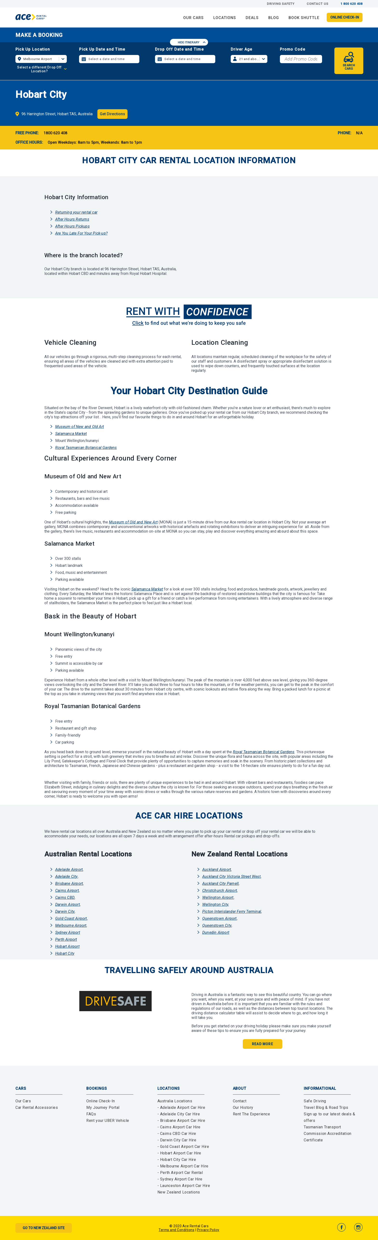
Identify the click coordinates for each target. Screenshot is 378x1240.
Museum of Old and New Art (133, 522)
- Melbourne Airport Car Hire (183, 1166)
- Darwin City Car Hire (176, 1140)
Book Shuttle (304, 17)
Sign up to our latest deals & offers (329, 1117)
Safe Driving (315, 1101)
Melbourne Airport (70, 925)
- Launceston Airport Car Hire (183, 1185)
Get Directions (112, 114)
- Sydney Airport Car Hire (179, 1179)
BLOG (273, 17)
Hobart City (64, 953)
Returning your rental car (76, 212)
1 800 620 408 (351, 4)
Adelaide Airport (69, 869)
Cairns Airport (67, 890)
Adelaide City (66, 876)
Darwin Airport (67, 904)
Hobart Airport (67, 946)
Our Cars (23, 1101)
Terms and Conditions (176, 1230)
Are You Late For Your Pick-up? (81, 233)
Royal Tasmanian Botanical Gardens (86, 447)
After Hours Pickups (72, 226)
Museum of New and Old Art (79, 426)
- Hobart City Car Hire (176, 1159)
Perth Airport (66, 939)
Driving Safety (281, 4)
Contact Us (317, 4)
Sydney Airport (67, 932)
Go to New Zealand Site (44, 1228)
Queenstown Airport (219, 918)
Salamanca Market (71, 433)
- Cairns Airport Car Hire (179, 1127)
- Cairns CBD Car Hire (176, 1133)
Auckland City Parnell (220, 883)
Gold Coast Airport (71, 918)
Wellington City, (215, 904)
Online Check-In (100, 1101)
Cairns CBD (64, 897)
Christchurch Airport (219, 890)
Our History (243, 1107)
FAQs (91, 1114)
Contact (240, 1101)
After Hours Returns (72, 219)
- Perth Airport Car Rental (180, 1172)
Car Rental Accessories (36, 1107)
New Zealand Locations (178, 1192)
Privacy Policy (208, 1230)
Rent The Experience (251, 1114)
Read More (262, 1044)
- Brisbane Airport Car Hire (181, 1120)
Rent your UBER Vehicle (107, 1120)
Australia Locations (174, 1101)
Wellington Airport (218, 897)
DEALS (252, 17)
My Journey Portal (103, 1107)
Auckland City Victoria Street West (231, 876)
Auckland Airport (216, 869)
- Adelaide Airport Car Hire (181, 1107)
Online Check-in (344, 17)
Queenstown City (216, 925)
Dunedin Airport (215, 932)
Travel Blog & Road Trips (326, 1107)
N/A (359, 133)
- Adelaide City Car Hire (178, 1114)
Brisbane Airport (69, 883)
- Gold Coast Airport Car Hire (183, 1146)
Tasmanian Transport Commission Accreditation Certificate (327, 1133)
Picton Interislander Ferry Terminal (231, 911)
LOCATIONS (224, 17)
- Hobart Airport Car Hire (179, 1153)
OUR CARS (193, 17)
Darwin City (64, 911)
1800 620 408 (55, 133)
